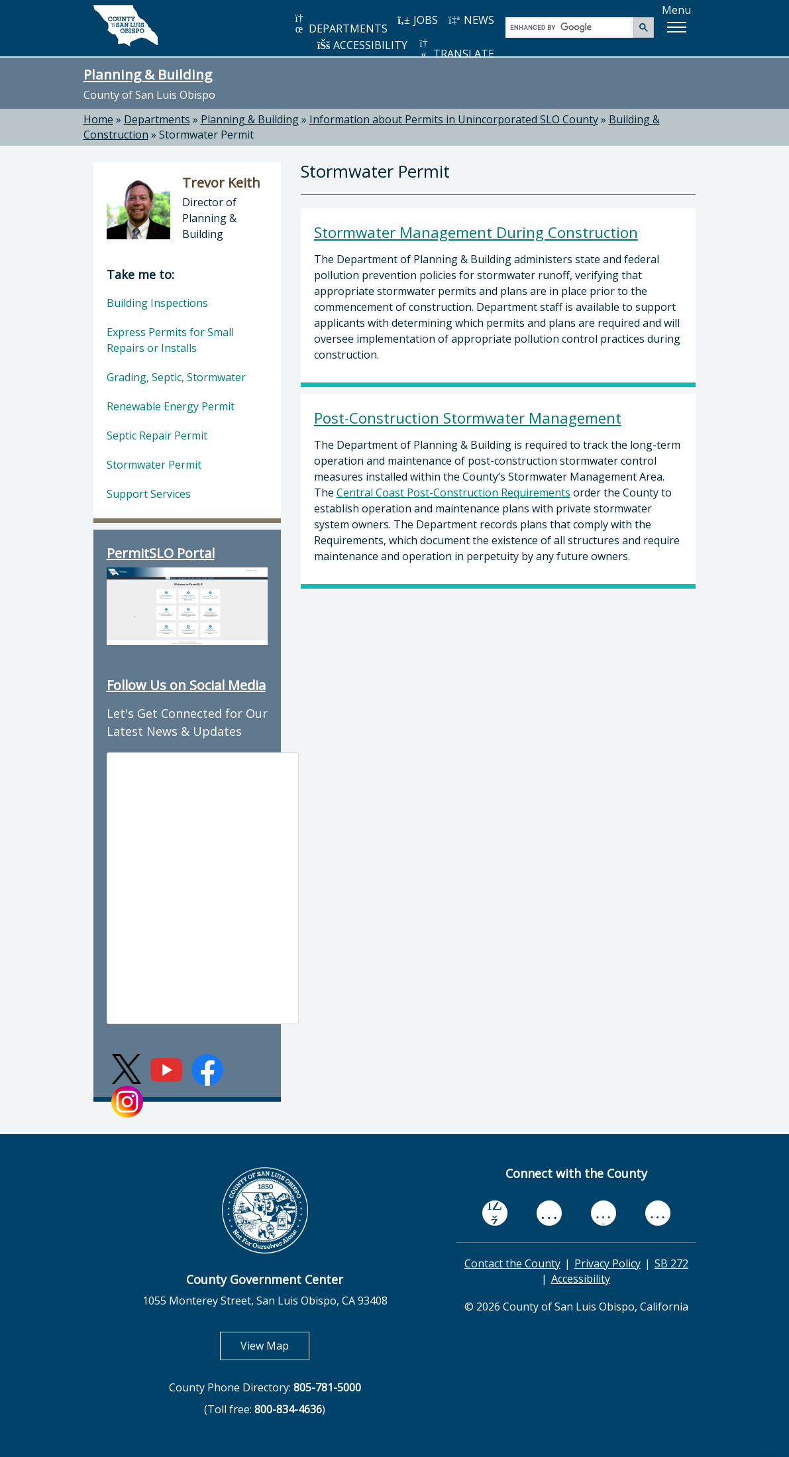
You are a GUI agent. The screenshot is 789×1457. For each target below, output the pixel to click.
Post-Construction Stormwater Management (467, 418)
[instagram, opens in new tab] (657, 1213)
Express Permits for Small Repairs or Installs (170, 340)
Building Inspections (157, 303)
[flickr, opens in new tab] (603, 1213)
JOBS (417, 20)
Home (98, 119)
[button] (676, 27)
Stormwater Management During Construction (476, 232)
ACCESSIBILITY (362, 45)
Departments (157, 119)
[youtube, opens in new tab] (548, 1213)
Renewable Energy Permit (171, 406)
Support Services (149, 494)
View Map (274, 1345)
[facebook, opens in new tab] (494, 1213)
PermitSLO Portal (161, 553)
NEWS (471, 20)
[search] (570, 27)
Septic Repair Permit (157, 435)
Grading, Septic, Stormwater (176, 377)
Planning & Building (147, 74)
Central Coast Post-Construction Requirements (453, 492)
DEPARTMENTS (340, 24)
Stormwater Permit (206, 134)
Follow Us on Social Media (186, 685)
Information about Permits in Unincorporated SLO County (453, 119)
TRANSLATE (455, 49)
